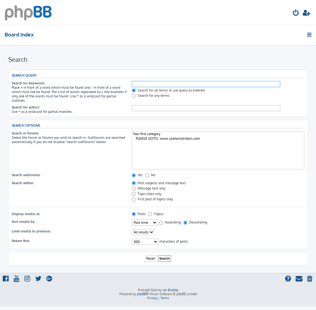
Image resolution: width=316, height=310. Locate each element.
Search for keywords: (28, 83)
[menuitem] (296, 13)
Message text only (148, 188)
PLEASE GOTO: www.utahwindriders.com (218, 138)
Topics (156, 214)
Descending (195, 222)
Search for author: (26, 107)
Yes (137, 175)
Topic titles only (146, 194)
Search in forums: (25, 133)
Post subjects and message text (159, 183)
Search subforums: (26, 175)
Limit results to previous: (31, 231)
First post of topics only (152, 199)
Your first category (218, 134)
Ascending (170, 222)
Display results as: (26, 214)
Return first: (21, 241)
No (150, 175)
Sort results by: (23, 221)
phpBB (141, 294)
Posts (139, 214)
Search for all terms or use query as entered (168, 90)
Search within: (23, 183)
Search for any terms (150, 95)
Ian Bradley (170, 290)
